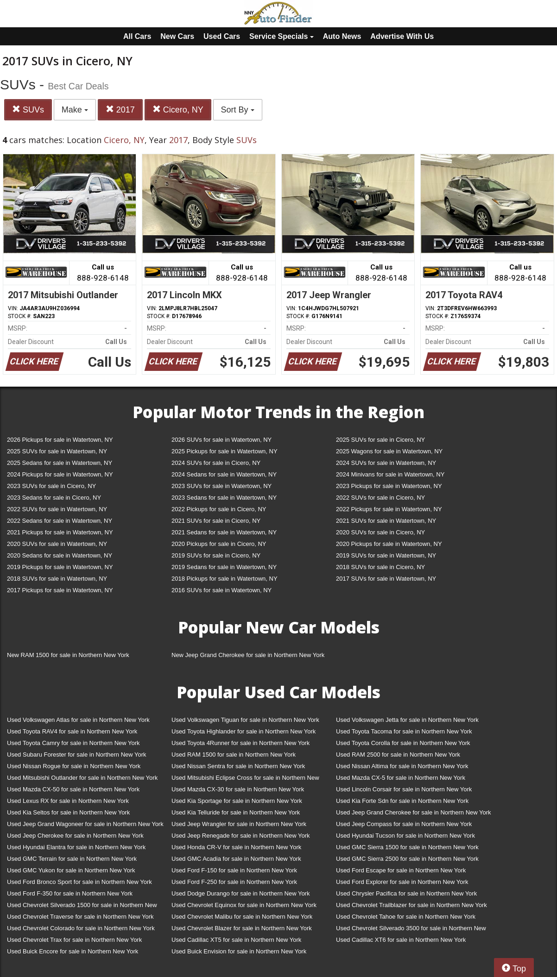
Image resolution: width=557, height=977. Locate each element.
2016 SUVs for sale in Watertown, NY (221, 590)
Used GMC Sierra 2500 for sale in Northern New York (407, 858)
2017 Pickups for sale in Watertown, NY (60, 590)
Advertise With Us (402, 36)
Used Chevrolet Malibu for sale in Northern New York (241, 916)
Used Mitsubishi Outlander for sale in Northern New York (82, 777)
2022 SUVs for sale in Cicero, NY (380, 497)
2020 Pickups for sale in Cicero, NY (218, 543)
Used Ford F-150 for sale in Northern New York (234, 870)
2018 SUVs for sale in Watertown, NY (57, 578)
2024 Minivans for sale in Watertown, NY (390, 474)
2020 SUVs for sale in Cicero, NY (380, 532)
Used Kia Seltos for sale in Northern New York (68, 812)
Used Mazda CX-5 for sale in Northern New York (400, 777)
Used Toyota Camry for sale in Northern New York (73, 742)
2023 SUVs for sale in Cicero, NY (51, 485)
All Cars (137, 36)
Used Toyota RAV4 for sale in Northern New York (72, 731)
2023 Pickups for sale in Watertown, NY (389, 485)
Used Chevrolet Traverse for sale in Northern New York (80, 916)
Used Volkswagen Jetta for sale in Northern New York (407, 719)
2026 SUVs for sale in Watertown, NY (221, 439)
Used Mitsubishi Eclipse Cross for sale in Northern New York (245, 779)
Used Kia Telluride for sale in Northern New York (235, 812)
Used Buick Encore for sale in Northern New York (72, 951)
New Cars (177, 36)
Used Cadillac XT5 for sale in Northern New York (236, 939)
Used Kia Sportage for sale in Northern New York (236, 800)
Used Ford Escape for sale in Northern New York (401, 870)
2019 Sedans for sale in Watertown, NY (224, 567)
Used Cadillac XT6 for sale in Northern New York (401, 939)
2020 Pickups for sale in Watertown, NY (389, 543)
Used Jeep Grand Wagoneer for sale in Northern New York (85, 823)
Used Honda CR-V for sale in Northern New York (236, 847)
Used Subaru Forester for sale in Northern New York (76, 754)
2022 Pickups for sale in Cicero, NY (218, 509)
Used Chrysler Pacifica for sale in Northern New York (406, 893)
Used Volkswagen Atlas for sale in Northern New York (78, 719)
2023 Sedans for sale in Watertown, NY (224, 497)
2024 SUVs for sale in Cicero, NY (215, 462)
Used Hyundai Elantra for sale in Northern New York (76, 847)
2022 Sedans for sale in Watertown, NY (59, 520)
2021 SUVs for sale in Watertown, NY (386, 520)
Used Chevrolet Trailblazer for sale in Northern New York (411, 905)
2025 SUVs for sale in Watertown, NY (57, 451)
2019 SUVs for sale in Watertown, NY (386, 555)
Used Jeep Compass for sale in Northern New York (404, 823)
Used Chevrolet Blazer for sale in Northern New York (241, 928)
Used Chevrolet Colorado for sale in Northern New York (81, 928)
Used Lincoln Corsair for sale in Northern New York (404, 789)
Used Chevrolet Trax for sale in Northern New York (74, 939)
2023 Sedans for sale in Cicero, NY (54, 497)
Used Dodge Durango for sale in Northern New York (240, 893)
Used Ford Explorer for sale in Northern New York (402, 881)
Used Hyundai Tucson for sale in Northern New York (405, 835)
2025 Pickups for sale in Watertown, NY (224, 451)
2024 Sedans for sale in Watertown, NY (224, 474)
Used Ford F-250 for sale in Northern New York (234, 881)
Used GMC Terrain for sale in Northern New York (72, 858)
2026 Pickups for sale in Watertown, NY (60, 439)
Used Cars (221, 36)
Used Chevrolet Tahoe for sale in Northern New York (405, 916)
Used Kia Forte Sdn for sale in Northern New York (402, 800)
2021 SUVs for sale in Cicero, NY (215, 520)
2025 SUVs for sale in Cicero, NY (380, 439)
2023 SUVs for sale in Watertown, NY (221, 485)
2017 (120, 109)
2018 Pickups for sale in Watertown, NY (224, 578)
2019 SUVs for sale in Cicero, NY (215, 555)
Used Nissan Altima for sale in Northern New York (402, 766)
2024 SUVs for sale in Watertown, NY (386, 462)
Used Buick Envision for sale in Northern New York (238, 951)
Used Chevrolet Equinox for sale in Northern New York (243, 905)
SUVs (28, 109)
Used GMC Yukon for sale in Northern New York (71, 870)
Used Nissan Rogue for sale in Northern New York (73, 766)
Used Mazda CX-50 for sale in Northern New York (73, 789)
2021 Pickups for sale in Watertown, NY (60, 532)
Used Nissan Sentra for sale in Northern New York (238, 766)
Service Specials (281, 36)
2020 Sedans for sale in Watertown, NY (59, 555)
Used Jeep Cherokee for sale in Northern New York (75, 835)
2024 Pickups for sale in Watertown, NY (60, 474)
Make (75, 109)
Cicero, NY (177, 109)
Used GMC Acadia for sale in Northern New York (236, 858)
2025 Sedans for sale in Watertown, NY (59, 462)
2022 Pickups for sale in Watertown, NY (389, 509)
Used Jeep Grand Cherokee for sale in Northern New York (413, 812)
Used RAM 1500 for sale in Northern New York (233, 754)
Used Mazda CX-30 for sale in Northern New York (237, 789)
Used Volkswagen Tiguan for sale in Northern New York (245, 719)
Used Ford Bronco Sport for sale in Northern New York (79, 881)
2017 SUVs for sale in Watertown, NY (386, 578)
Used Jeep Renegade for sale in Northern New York (240, 835)
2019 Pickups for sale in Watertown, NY (60, 567)
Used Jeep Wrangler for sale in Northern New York (238, 823)
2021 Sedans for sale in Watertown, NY (224, 532)
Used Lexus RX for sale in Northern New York (68, 800)
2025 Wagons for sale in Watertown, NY (389, 451)
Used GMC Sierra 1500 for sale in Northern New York (407, 847)
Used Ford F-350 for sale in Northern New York (70, 893)
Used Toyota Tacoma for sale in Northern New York (404, 731)
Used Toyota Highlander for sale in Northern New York (243, 731)
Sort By (237, 109)
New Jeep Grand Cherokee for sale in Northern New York (247, 654)
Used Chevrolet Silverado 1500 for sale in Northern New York (82, 907)
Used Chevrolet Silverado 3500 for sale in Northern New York (411, 930)
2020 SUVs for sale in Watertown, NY (57, 543)
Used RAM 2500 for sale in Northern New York (398, 754)
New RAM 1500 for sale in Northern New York (68, 654)
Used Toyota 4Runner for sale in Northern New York (240, 742)
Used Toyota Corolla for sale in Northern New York (403, 742)
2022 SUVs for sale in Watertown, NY (57, 509)
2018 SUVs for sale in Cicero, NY (380, 567)
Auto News (342, 36)
